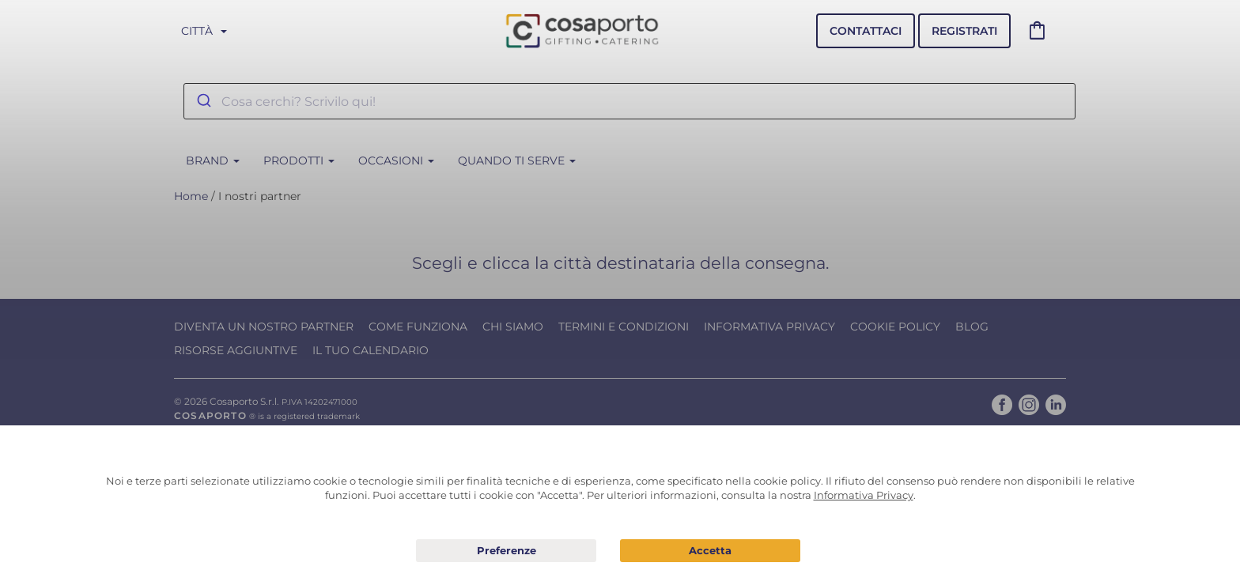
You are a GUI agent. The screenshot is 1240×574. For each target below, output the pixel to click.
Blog (972, 326)
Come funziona (418, 326)
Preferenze (506, 551)
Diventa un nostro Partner (263, 326)
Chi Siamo (512, 326)
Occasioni (396, 160)
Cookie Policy (895, 326)
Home (191, 196)
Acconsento (710, 550)
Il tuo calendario (370, 350)
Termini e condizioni (623, 326)
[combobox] (629, 101)
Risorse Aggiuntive (235, 350)
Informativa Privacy (769, 326)
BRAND (213, 160)
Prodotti (299, 160)
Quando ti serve (517, 160)
